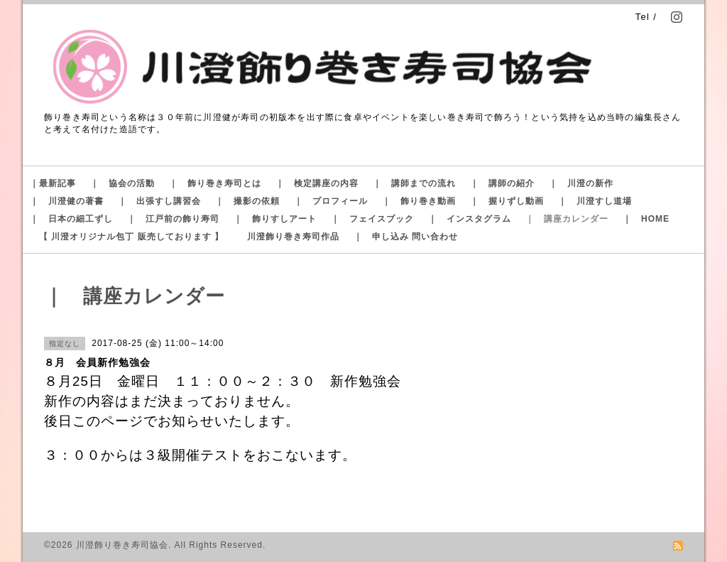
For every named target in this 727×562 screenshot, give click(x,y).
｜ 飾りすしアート (275, 219)
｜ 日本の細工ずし (71, 219)
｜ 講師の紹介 (502, 183)
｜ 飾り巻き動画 (419, 201)
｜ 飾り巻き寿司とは (215, 183)
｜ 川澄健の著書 (67, 201)
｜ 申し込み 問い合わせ (406, 237)
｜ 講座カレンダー (566, 219)
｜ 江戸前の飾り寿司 (173, 219)
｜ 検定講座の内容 (317, 183)
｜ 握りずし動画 (507, 201)
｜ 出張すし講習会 (159, 201)
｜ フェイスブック (372, 219)
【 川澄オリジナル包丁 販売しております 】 (131, 237)
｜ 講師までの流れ (414, 183)
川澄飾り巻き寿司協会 (122, 545)
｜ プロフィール (331, 201)
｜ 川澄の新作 (581, 183)
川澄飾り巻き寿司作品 (293, 237)
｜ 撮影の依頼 (247, 201)
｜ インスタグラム (469, 219)
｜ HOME (646, 219)
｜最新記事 (53, 183)
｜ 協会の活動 (122, 183)
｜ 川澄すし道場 (595, 201)
